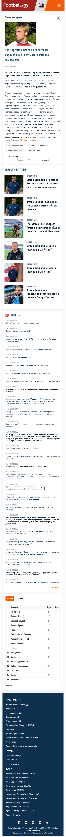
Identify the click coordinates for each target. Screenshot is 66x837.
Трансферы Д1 (12, 708)
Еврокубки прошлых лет (17, 806)
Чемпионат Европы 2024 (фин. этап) (22, 794)
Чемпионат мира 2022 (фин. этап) (21, 802)
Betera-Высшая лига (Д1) (17, 704)
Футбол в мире (13, 759)
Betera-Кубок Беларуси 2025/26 (20, 725)
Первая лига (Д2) (14, 712)
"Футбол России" (27, 140)
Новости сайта (12, 763)
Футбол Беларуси (14, 755)
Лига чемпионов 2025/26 (17, 777)
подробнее (8, 686)
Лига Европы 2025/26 (16, 781)
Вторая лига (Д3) (13, 721)
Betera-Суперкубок (15, 733)
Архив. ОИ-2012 (13, 814)
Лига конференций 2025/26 (18, 785)
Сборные (10, 729)
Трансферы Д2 (12, 717)
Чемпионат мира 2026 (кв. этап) (20, 773)
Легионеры (11, 741)
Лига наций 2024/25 (15, 790)
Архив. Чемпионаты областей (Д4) (21, 746)
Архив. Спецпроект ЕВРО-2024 (20, 810)
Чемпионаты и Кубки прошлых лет (22, 737)
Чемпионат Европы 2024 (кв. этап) (21, 798)
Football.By (13, 156)
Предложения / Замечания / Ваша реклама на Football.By (33, 833)
